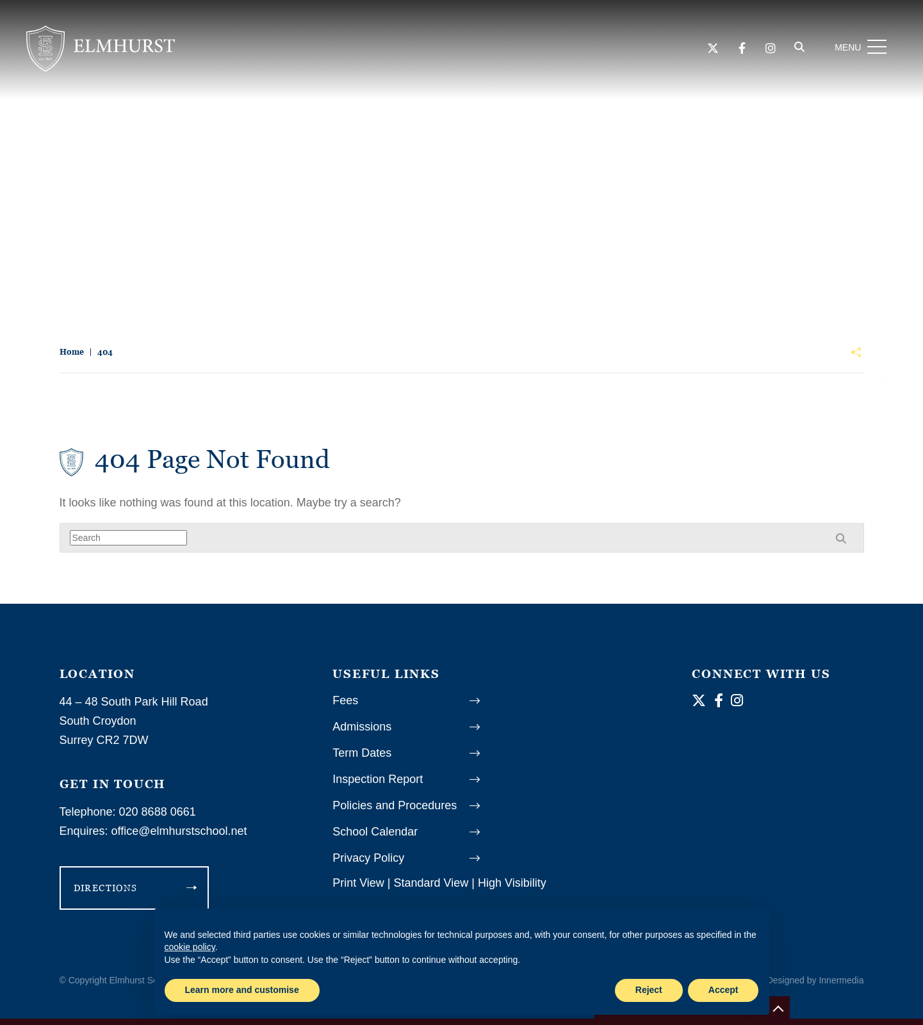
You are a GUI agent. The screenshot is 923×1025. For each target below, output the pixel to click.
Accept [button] (723, 990)
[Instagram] (765, 51)
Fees (345, 700)
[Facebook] (736, 51)
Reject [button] (648, 990)
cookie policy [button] (190, 947)
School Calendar (375, 831)
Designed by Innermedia (815, 980)
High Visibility (512, 882)
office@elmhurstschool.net (179, 831)
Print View (358, 882)
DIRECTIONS (106, 887)
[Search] (795, 51)
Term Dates (361, 753)
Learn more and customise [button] (242, 990)
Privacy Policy (368, 857)
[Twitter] (708, 51)
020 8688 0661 (157, 811)
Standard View (431, 882)
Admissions (361, 726)
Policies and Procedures (394, 805)
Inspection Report (377, 779)
